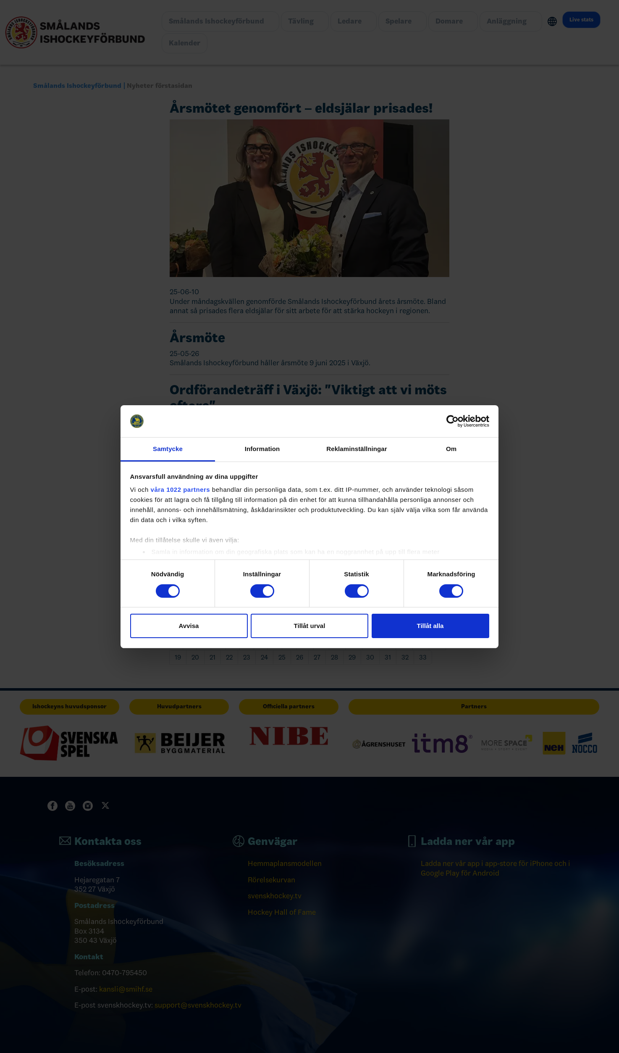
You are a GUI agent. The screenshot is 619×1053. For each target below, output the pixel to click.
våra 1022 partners (180, 489)
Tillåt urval (309, 625)
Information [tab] (262, 448)
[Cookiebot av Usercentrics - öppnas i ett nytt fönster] (452, 421)
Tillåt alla (430, 625)
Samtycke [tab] (168, 448)
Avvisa (189, 625)
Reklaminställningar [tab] (356, 448)
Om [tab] (451, 448)
